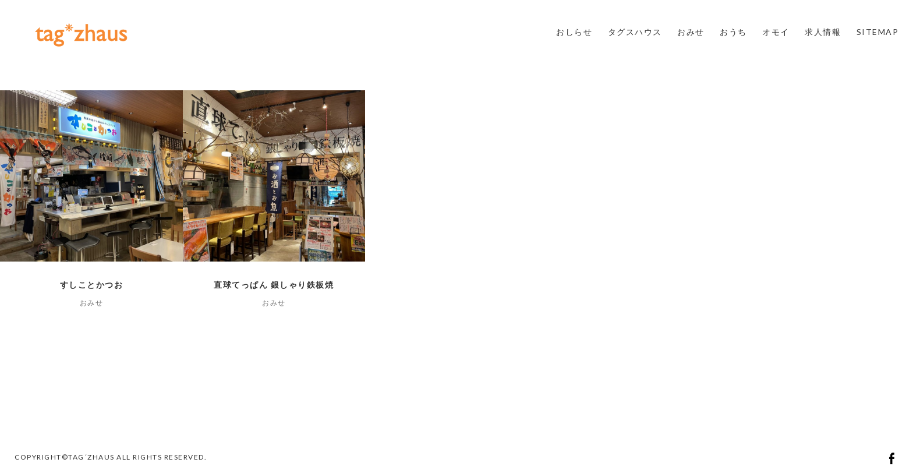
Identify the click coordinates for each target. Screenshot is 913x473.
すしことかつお (91, 285)
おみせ (691, 32)
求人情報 (823, 32)
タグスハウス (635, 32)
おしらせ (574, 32)
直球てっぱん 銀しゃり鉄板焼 (274, 285)
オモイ (776, 32)
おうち (733, 32)
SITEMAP (878, 32)
